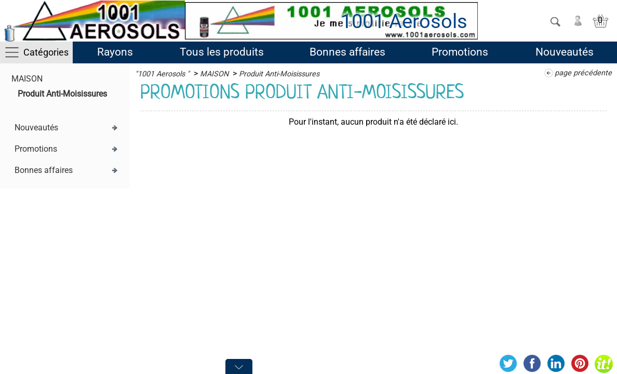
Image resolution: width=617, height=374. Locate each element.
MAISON (27, 79)
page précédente (583, 73)
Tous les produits (222, 52)
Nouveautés (564, 52)
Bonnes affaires (347, 52)
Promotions (460, 52)
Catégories (46, 52)
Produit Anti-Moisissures (62, 94)
